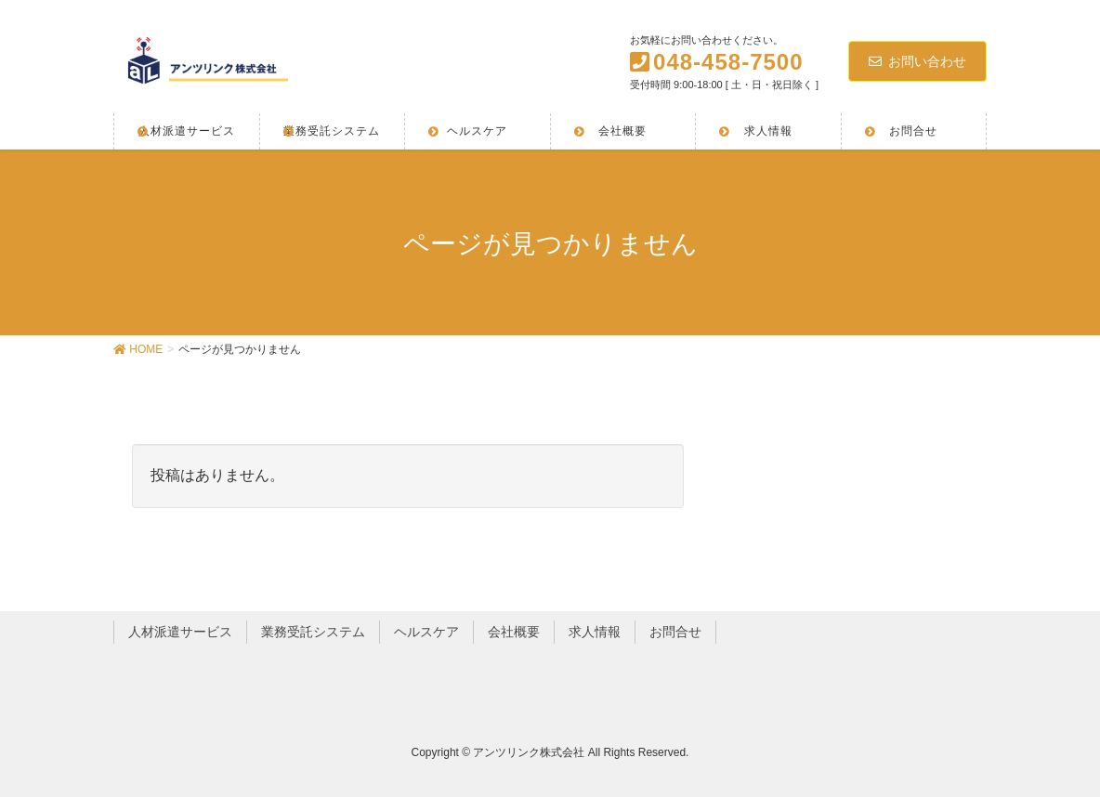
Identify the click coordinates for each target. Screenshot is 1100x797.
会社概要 (514, 631)
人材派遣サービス (180, 631)
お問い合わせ (917, 61)
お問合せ (675, 631)
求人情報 (595, 631)
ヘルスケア (426, 631)
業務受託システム (313, 631)
